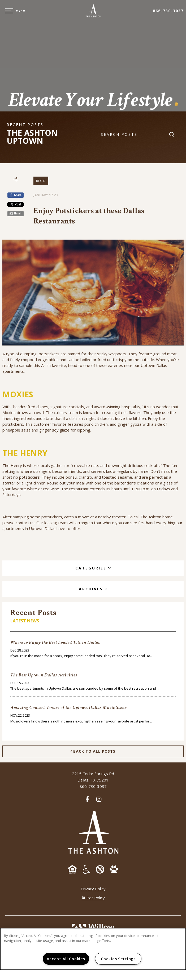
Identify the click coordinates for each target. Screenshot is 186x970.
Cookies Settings (118, 958)
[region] (93, 949)
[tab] (92, 568)
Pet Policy (93, 897)
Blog (41, 181)
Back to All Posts (93, 751)
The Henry (12, 465)
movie (83, 516)
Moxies (9, 412)
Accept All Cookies (66, 958)
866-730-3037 (168, 10)
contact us (25, 522)
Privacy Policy (93, 888)
